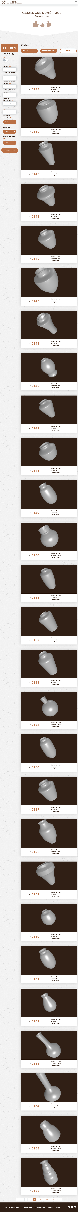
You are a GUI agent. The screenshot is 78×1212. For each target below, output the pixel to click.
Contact (58, 1207)
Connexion (50, 1207)
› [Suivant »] (60, 1199)
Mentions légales (27, 1207)
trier (68, 51)
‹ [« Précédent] (17, 1199)
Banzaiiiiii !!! (10, 150)
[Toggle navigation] (75, 2)
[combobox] (9, 122)
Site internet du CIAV (40, 1207)
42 (57, 1199)
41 (54, 1199)
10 (47, 1199)
